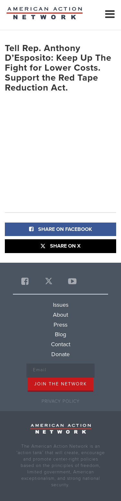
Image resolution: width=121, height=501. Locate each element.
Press (60, 324)
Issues (60, 304)
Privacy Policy (61, 401)
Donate (60, 354)
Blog (60, 334)
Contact (60, 344)
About (60, 314)
